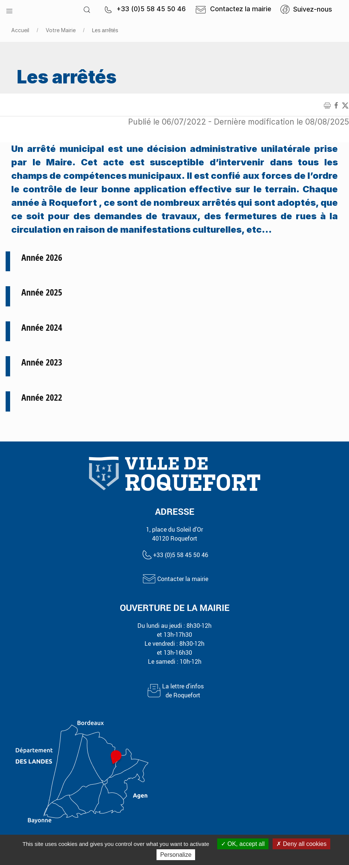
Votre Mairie (61, 30)
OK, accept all (243, 844)
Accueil (20, 30)
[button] (9, 9)
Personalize (176, 855)
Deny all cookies (301, 844)
